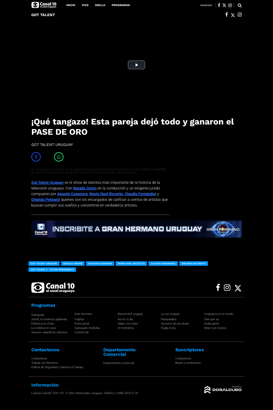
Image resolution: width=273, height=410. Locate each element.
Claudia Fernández (140, 194)
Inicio (70, 5)
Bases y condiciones (188, 363)
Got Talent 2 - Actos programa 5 (52, 269)
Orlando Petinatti (45, 199)
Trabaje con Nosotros (44, 363)
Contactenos (39, 358)
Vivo (85, 5)
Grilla (100, 5)
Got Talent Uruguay (47, 182)
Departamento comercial (118, 363)
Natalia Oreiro (85, 188)
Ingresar (206, 5)
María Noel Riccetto (106, 194)
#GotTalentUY (119, 169)
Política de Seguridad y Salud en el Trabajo (57, 367)
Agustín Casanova (72, 194)
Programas (121, 5)
